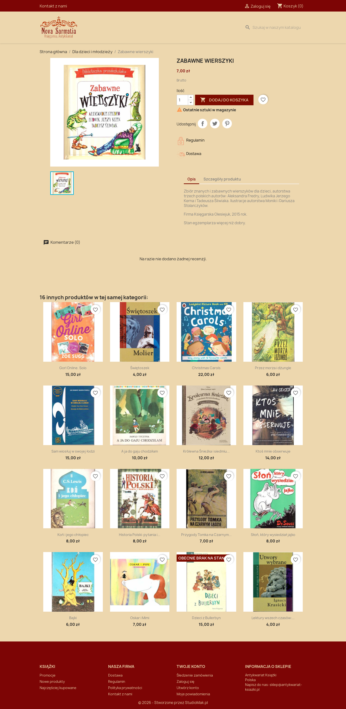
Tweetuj (215, 123)
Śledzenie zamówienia (195, 675)
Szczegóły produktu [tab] (222, 179)
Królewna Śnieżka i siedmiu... (206, 451)
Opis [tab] (191, 179)
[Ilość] (182, 100)
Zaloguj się (185, 681)
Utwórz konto (188, 687)
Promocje (48, 675)
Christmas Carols (206, 368)
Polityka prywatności (125, 687)
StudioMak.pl (196, 702)
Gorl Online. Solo (72, 368)
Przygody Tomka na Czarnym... (206, 534)
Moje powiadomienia (193, 694)
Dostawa (138, 27)
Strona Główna (107, 27)
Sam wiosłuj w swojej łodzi (73, 451)
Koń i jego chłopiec (73, 534)
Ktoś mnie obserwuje (273, 451)
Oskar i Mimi (139, 618)
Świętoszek (139, 368)
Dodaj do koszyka (224, 100)
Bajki (73, 618)
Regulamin (116, 681)
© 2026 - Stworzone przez (161, 702)
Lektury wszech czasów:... (273, 618)
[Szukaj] (274, 27)
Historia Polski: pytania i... (139, 534)
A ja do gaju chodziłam (139, 451)
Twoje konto (191, 666)
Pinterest (227, 123)
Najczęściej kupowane (58, 687)
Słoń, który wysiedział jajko (273, 534)
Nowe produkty (52, 681)
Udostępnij (202, 123)
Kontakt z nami (53, 6)
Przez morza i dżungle (273, 368)
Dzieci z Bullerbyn (206, 618)
